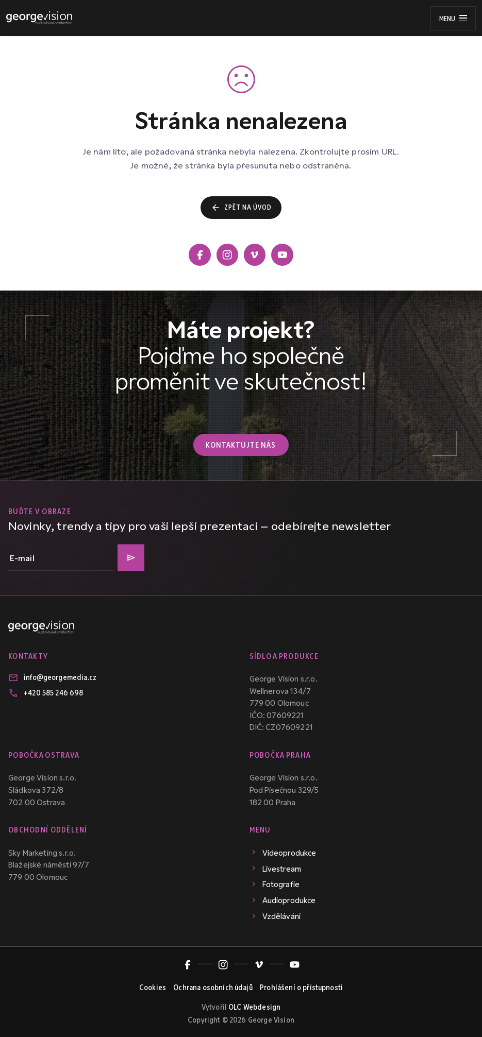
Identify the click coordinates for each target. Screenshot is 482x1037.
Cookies (152, 986)
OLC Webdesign (254, 1005)
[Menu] (453, 18)
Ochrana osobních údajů (213, 986)
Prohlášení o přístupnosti (301, 986)
